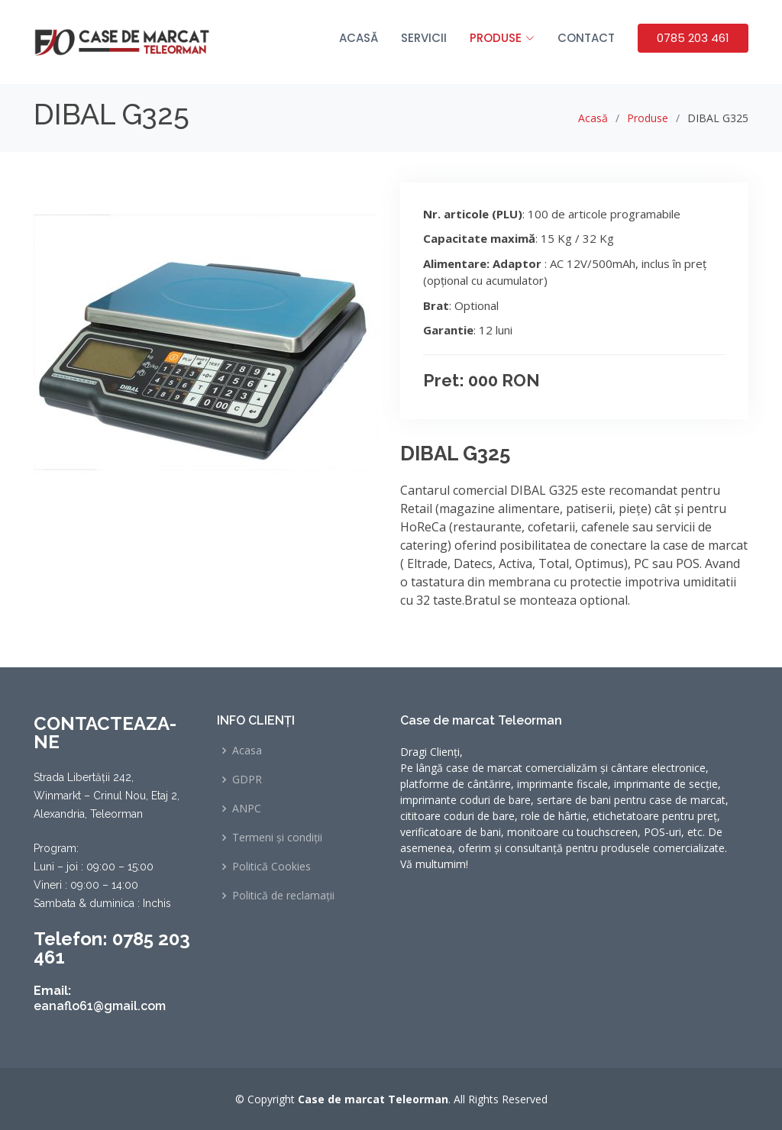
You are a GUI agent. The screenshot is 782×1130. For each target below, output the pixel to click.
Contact (586, 38)
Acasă (358, 38)
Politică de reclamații (283, 895)
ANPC (246, 808)
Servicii (424, 38)
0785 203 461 (693, 38)
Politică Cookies (271, 866)
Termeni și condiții (277, 837)
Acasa (247, 750)
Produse (647, 118)
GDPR (247, 779)
